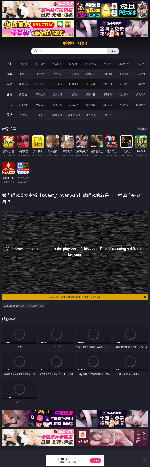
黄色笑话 (124, 104)
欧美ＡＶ (57, 74)
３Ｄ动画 (74, 74)
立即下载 (95, 460)
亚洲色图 (40, 94)
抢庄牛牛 (140, 63)
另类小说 (107, 104)
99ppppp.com (75, 44)
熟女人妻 (90, 74)
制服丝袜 (90, 84)
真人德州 (40, 63)
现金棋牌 (124, 63)
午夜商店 (40, 114)
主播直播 (124, 74)
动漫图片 (74, 94)
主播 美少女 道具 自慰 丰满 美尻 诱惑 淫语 (23, 305)
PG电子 (24, 63)
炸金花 (107, 63)
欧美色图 (57, 94)
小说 (9, 104)
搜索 (113, 51)
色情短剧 (107, 114)
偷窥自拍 (23, 94)
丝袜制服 (107, 74)
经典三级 (107, 84)
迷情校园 (90, 104)
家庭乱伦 (40, 104)
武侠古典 (74, 104)
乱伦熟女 (124, 84)
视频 (9, 74)
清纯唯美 (107, 94)
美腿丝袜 (90, 94)
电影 (9, 84)
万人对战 (57, 63)
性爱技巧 (140, 104)
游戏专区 (74, 63)
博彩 (9, 64)
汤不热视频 (74, 114)
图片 (9, 94)
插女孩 (23, 114)
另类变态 (140, 84)
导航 (9, 115)
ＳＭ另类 (140, 74)
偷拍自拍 (40, 84)
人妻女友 (57, 104)
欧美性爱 (74, 84)
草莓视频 (57, 114)
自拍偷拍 (40, 74)
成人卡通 (57, 84)
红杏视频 (90, 114)
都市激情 (23, 104)
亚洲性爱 (23, 84)
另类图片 (140, 94)
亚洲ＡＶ (23, 74)
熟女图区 (124, 94)
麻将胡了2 (90, 63)
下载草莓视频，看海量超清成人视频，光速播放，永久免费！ (96, 297)
